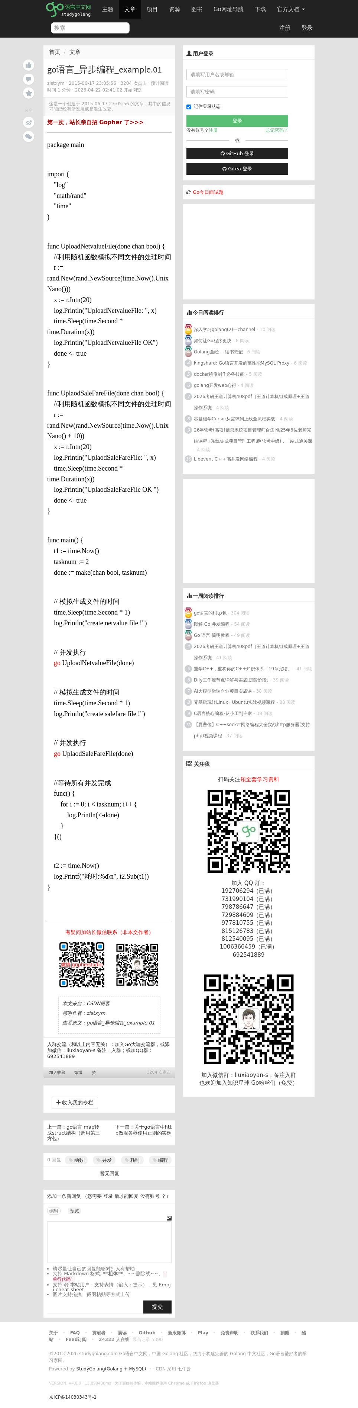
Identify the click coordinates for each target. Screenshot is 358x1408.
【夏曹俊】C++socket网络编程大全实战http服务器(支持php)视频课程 (252, 730)
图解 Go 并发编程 (212, 624)
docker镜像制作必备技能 (219, 374)
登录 (307, 28)
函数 (76, 1160)
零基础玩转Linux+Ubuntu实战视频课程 (234, 702)
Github (147, 1332)
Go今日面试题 (208, 192)
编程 (160, 1160)
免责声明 (229, 1332)
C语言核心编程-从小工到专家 (223, 713)
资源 (174, 9)
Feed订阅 (76, 1339)
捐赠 (284, 1332)
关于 (53, 1332)
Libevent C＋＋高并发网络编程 (226, 459)
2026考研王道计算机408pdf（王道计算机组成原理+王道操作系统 (251, 402)
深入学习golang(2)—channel (224, 329)
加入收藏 (57, 1072)
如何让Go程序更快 (212, 340)
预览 (74, 1210)
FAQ (75, 1332)
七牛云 (184, 1369)
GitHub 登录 (237, 153)
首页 (54, 52)
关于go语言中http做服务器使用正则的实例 (143, 1130)
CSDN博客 (98, 1003)
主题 (107, 9)
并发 (104, 1160)
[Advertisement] (238, 250)
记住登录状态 (203, 106)
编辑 (53, 1210)
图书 (196, 9)
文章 (130, 9)
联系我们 (259, 1332)
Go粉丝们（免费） (274, 1083)
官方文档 (291, 9)
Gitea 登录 (237, 168)
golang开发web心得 (215, 385)
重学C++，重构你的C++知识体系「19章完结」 (243, 668)
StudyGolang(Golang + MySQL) (111, 1369)
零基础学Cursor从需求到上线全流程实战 (235, 418)
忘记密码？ (277, 130)
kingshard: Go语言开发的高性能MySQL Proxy (241, 363)
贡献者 (98, 1332)
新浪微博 (177, 1332)
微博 (78, 1072)
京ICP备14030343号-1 (73, 1397)
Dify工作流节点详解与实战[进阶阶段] (231, 680)
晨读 (122, 1332)
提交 (157, 1306)
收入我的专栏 (74, 1103)
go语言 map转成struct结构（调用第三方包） (73, 1132)
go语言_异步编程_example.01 (121, 1023)
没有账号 (150, 1196)
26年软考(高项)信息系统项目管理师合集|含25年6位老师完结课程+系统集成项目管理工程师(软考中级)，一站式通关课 (253, 435)
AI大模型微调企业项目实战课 (223, 691)
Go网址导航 (229, 7)
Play (203, 1332)
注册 (284, 28)
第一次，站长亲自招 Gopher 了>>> (95, 122)
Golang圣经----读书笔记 (218, 352)
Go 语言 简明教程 (212, 635)
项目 (152, 9)
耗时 (132, 1160)
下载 (260, 9)
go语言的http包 (210, 613)
